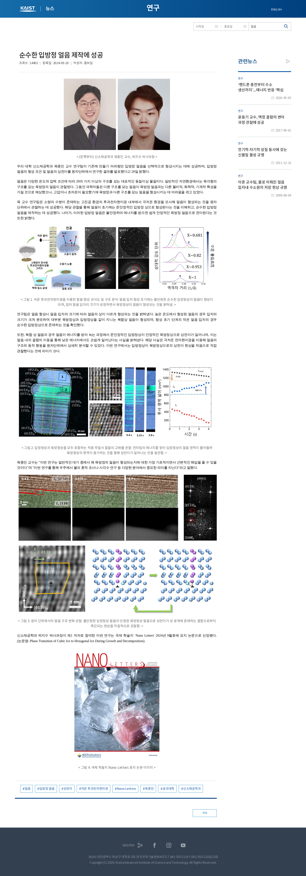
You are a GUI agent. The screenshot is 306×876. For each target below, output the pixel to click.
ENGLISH (276, 9)
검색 (286, 26)
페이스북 (154, 845)
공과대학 (168, 789)
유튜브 (183, 845)
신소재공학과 (192, 789)
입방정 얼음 (46, 789)
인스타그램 (168, 845)
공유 (288, 61)
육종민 (149, 789)
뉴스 (50, 8)
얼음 (27, 789)
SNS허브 (128, 845)
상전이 (68, 789)
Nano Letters (126, 789)
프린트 (278, 61)
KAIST (28, 9)
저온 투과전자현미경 (94, 789)
